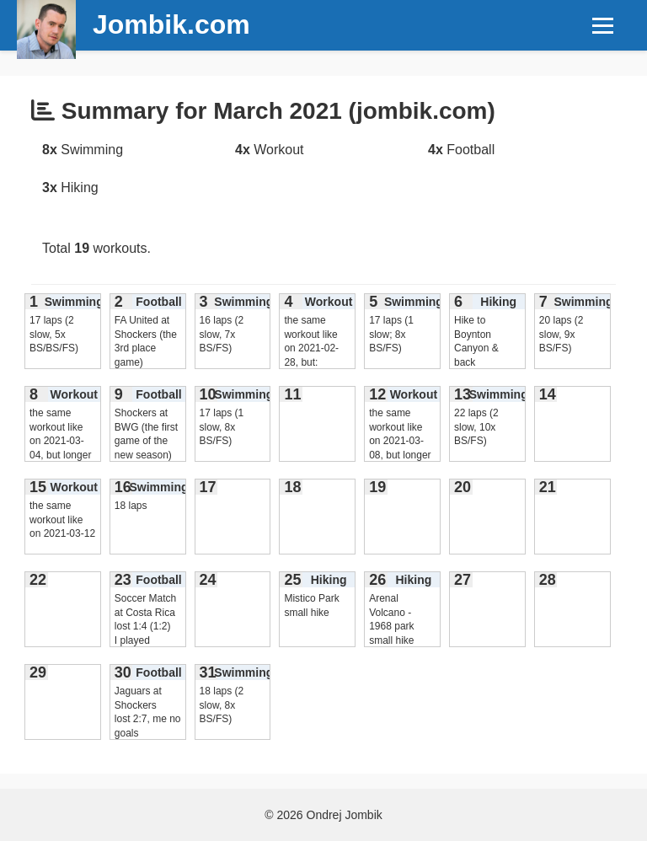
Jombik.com (171, 24)
